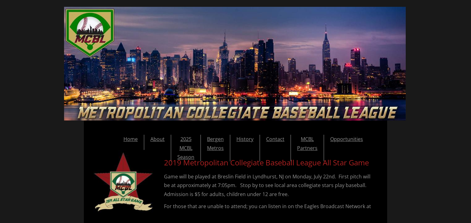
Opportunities (346, 139)
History (244, 139)
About (157, 139)
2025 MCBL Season (185, 148)
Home (130, 139)
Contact (275, 139)
